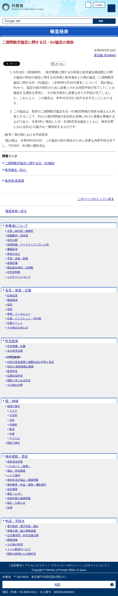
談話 (9, 304)
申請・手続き (15, 521)
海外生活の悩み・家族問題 (22, 480)
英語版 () (105, 55)
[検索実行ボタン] (104, 21)
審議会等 (12, 249)
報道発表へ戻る (16, 211)
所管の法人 (13, 254)
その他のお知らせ (17, 327)
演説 (9, 309)
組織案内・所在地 (17, 235)
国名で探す (13, 443)
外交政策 (11, 341)
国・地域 (11, 401)
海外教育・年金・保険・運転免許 (26, 484)
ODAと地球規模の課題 (20, 366)
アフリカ (14, 438)
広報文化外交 (15, 375)
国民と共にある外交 (19, 380)
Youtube (102, 12)
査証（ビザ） (15, 493)
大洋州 (13, 415)
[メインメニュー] (111, 8)
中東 (12, 433)
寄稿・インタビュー (19, 314)
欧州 (12, 429)
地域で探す (13, 406)
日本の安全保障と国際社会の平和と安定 (30, 362)
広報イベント (15, 323)
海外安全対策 (15, 461)
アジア (13, 410)
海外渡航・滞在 (16, 456)
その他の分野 (15, 385)
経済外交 (12, 371)
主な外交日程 (15, 350)
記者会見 (12, 295)
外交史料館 (13, 272)
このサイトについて (19, 277)
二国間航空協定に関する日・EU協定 (30, 163)
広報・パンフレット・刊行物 (24, 318)
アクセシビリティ (36, 565)
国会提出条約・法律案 (20, 267)
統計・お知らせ (16, 503)
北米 (12, 420)
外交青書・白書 (16, 346)
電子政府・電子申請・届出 (22, 526)
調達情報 (12, 540)
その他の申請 (15, 544)
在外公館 (12, 240)
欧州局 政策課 (14, 180)
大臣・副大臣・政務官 (20, 231)
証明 (9, 507)
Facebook (91, 12)
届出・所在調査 (16, 470)
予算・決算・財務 (17, 258)
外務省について (16, 225)
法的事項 (16, 565)
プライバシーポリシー (65, 565)
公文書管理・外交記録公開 (22, 535)
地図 (57, 584)
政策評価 (12, 263)
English (99, 5)
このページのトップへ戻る (96, 199)
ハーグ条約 (13, 475)
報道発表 (12, 300)
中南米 (13, 424)
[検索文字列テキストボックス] (47, 21)
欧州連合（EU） (16, 170)
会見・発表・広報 (18, 290)
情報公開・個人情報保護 (21, 530)
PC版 (88, 5)
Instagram (97, 12)
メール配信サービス (19, 549)
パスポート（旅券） (19, 466)
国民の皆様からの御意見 (21, 553)
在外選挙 (12, 489)
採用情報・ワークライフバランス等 (28, 244)
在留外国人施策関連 (19, 498)
